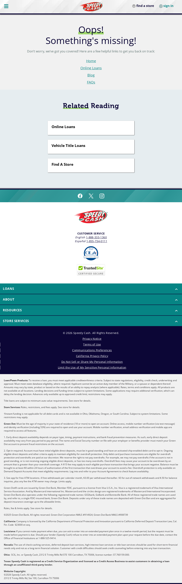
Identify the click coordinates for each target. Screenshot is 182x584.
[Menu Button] (6, 6)
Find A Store (62, 164)
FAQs (91, 82)
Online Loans (91, 68)
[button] (91, 288)
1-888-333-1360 (96, 237)
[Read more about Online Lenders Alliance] (91, 253)
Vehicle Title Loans (68, 145)
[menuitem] (91, 288)
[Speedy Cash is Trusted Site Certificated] (91, 270)
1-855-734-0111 (96, 241)
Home (91, 61)
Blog (91, 75)
